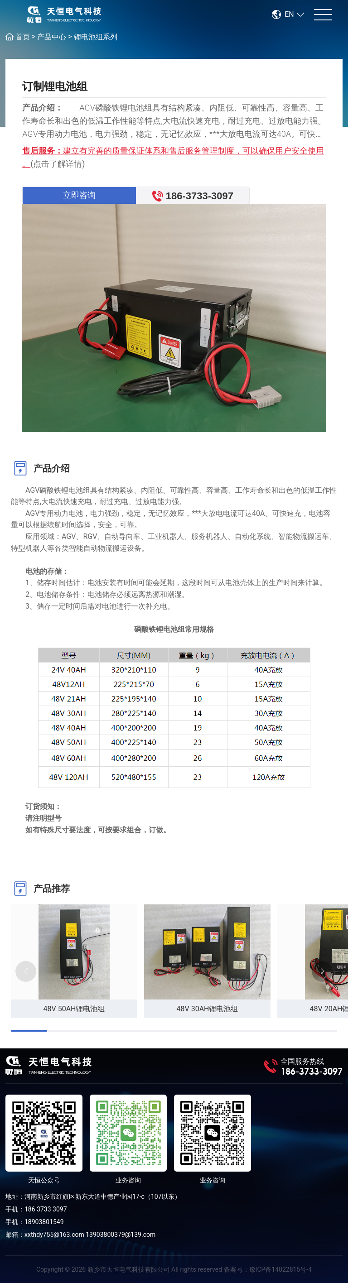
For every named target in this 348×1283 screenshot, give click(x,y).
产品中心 (51, 37)
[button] (322, 971)
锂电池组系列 (95, 37)
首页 (22, 37)
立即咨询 (79, 195)
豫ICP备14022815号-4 (280, 1269)
